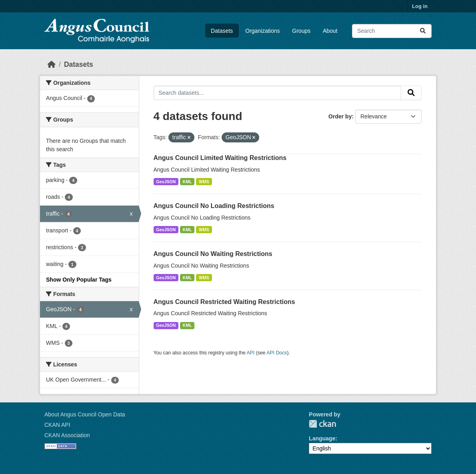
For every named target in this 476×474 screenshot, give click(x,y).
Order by (340, 116)
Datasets (222, 31)
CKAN (322, 424)
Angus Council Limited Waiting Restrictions (220, 157)
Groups (301, 31)
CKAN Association (67, 435)
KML (187, 181)
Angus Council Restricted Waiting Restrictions (224, 301)
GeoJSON (166, 181)
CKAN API (57, 425)
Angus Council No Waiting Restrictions (213, 253)
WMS (204, 181)
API (251, 353)
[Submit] (423, 31)
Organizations (262, 31)
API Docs (276, 353)
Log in (420, 6)
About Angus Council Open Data (84, 414)
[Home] (52, 64)
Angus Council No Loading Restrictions (214, 205)
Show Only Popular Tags (79, 279)
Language (322, 438)
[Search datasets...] (392, 31)
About (330, 31)
